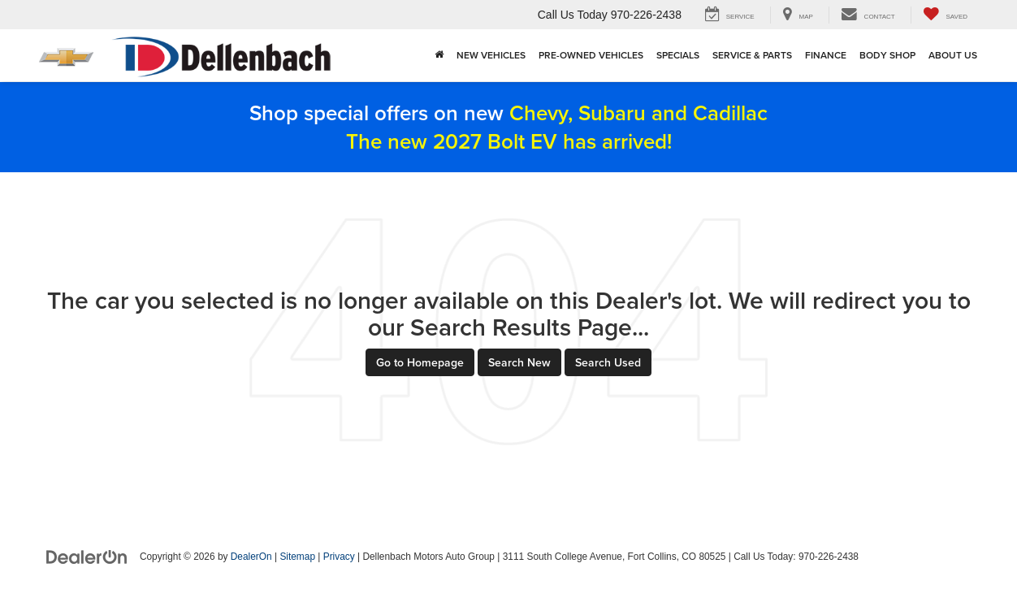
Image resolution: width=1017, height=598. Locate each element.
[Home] (439, 55)
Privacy (339, 556)
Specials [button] (677, 55)
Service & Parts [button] (752, 55)
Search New (519, 362)
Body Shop (887, 55)
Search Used (608, 362)
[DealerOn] (86, 555)
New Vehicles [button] (491, 55)
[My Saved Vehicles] (945, 15)
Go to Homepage (420, 362)
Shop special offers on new (508, 127)
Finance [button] (825, 55)
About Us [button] (952, 55)
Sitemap (297, 556)
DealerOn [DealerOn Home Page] (251, 556)
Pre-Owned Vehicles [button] (591, 55)
